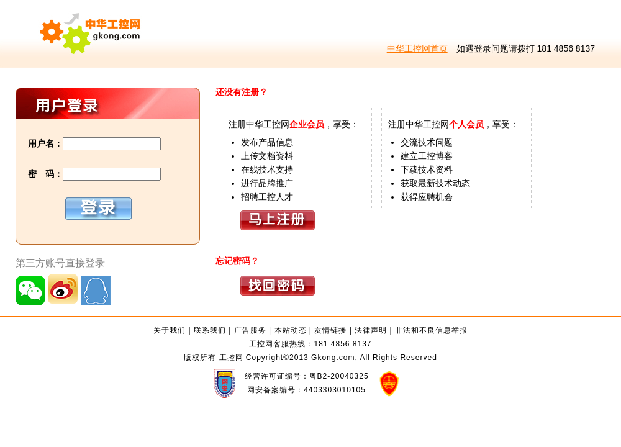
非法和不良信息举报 (431, 330)
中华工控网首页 (417, 48)
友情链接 (330, 330)
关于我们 (169, 330)
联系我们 (210, 330)
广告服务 (250, 330)
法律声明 (371, 330)
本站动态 (290, 330)
